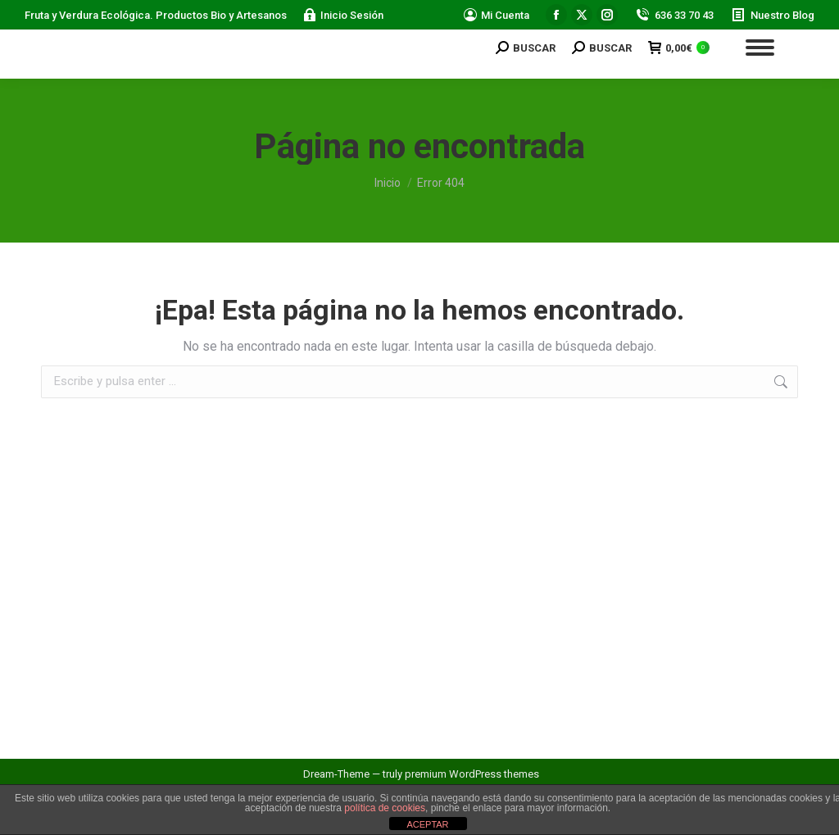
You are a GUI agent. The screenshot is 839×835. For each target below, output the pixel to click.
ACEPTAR (427, 824)
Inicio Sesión (343, 15)
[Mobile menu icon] (760, 47)
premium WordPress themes (472, 774)
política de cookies (384, 808)
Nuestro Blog (772, 15)
